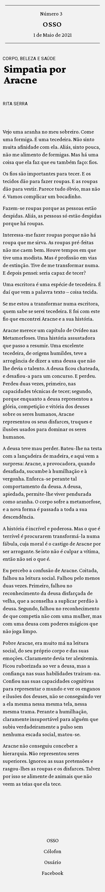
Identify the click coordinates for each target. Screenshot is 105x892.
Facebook (52, 873)
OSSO (52, 24)
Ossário (52, 862)
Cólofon (52, 851)
